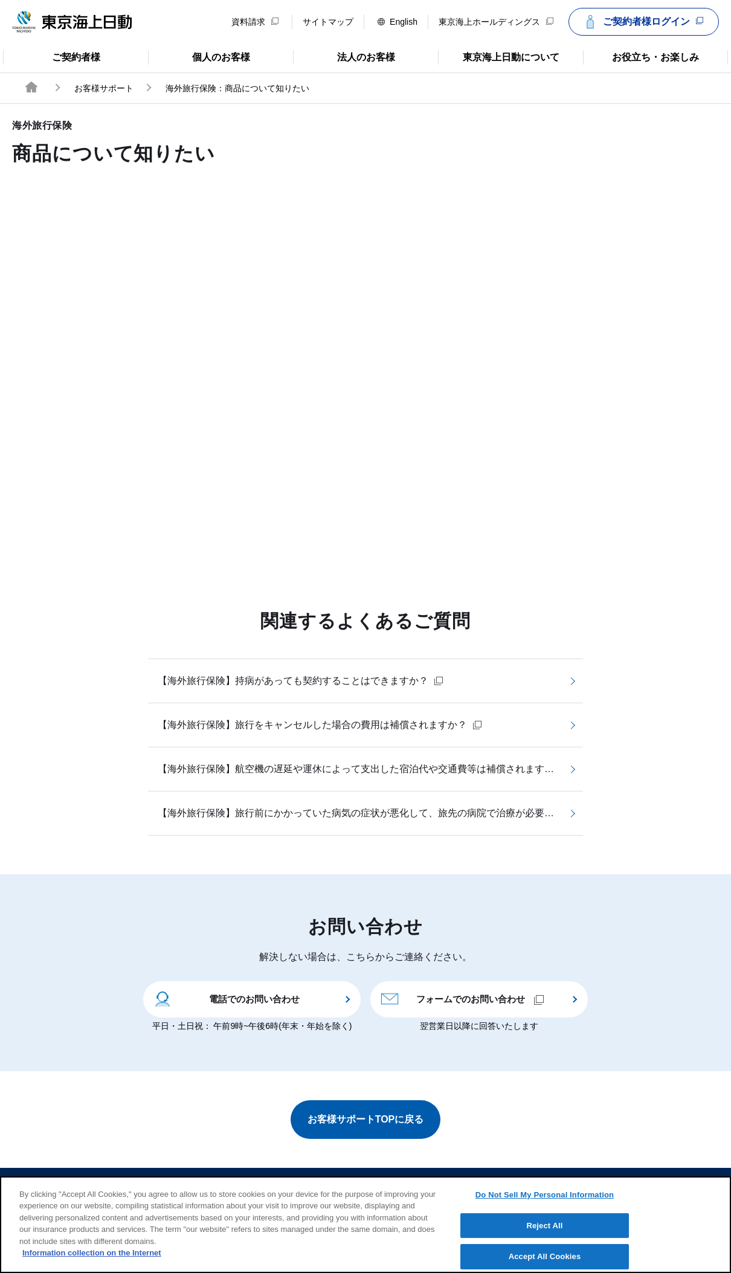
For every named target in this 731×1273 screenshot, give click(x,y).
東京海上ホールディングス (496, 22)
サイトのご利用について (280, 1185)
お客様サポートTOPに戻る (366, 1119)
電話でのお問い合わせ (226, 998)
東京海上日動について (498, 56)
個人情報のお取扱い (458, 1185)
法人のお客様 (344, 56)
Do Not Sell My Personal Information (544, 1203)
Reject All (544, 1234)
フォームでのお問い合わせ (462, 998)
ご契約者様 (51, 56)
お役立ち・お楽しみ (641, 56)
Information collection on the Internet (91, 1262)
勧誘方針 (374, 1185)
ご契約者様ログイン (642, 22)
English (397, 22)
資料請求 (255, 22)
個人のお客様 (199, 56)
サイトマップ (328, 22)
